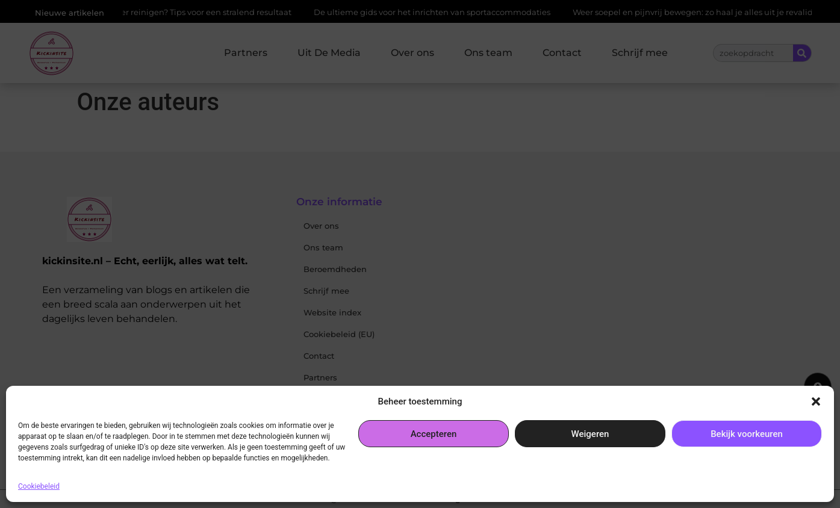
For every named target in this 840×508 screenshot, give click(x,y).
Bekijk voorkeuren (747, 434)
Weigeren (590, 434)
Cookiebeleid (39, 486)
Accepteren (434, 434)
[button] (816, 401)
